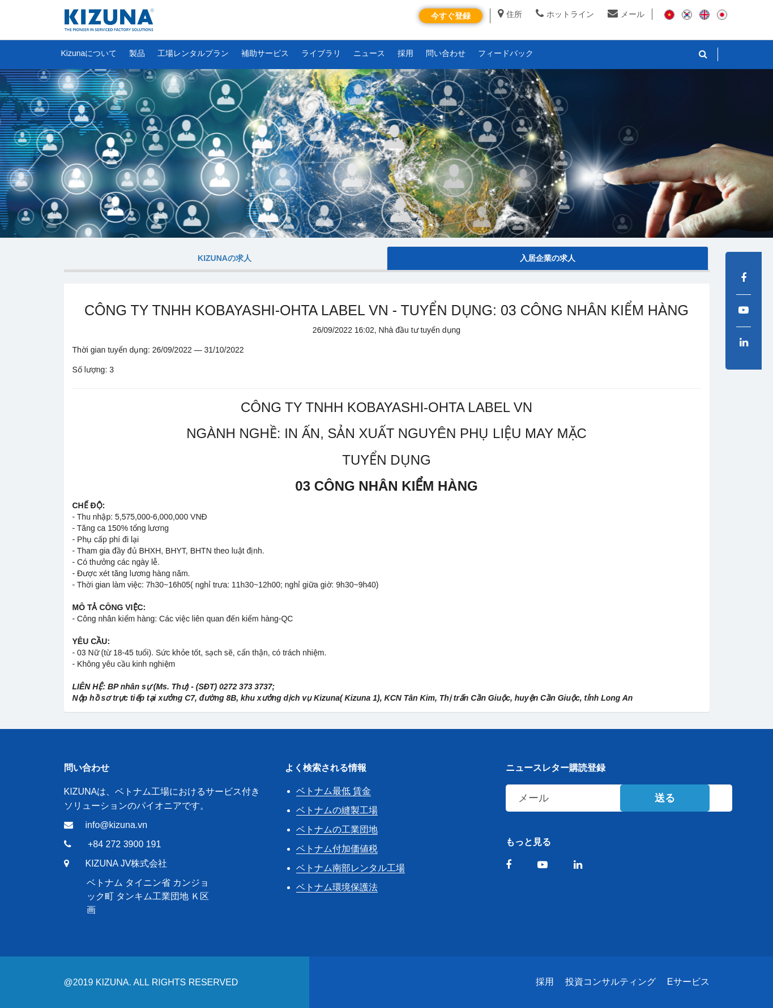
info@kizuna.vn (117, 825)
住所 (510, 14)
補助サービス (265, 53)
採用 (545, 981)
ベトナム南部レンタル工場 (350, 868)
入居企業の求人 (547, 258)
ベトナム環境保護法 (337, 887)
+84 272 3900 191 (124, 844)
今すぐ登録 (451, 15)
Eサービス (688, 981)
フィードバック (505, 53)
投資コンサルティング (610, 981)
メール (626, 14)
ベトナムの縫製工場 (337, 810)
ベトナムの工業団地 (337, 829)
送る (665, 798)
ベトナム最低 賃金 (333, 791)
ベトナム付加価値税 (337, 848)
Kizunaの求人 (224, 258)
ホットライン (565, 14)
